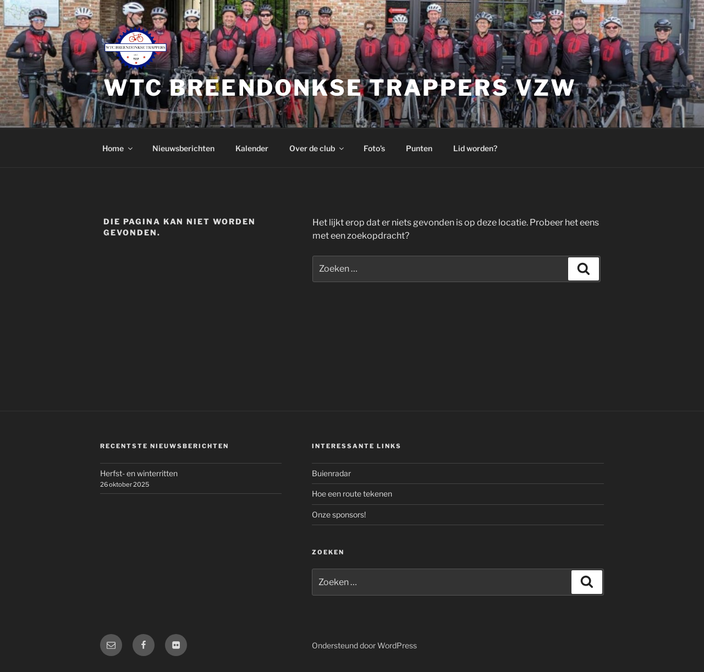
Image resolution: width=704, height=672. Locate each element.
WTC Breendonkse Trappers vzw (340, 87)
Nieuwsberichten (183, 148)
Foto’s (374, 148)
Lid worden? (475, 148)
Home (118, 148)
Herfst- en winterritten (139, 473)
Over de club (317, 148)
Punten (419, 148)
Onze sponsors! (339, 514)
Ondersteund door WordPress (364, 645)
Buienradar (331, 473)
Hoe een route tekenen (352, 493)
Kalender (251, 148)
